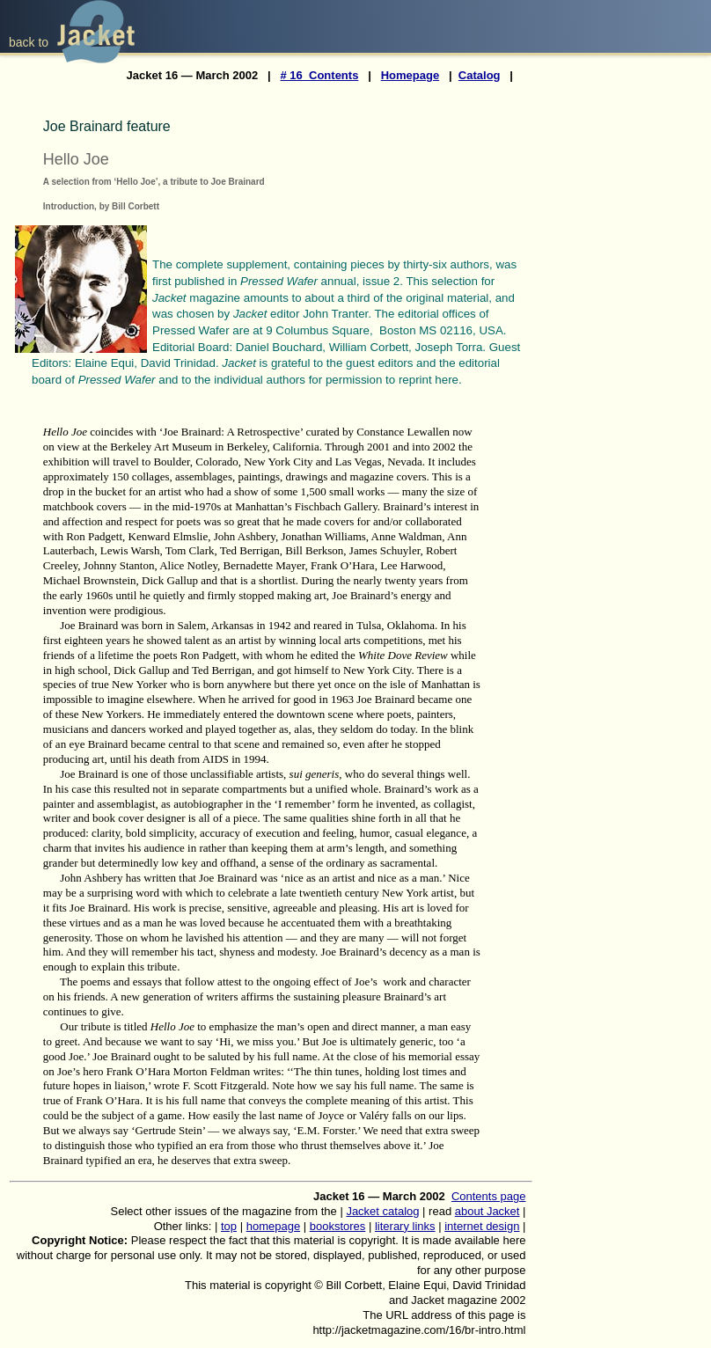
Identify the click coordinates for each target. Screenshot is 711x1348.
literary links (405, 1226)
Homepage (410, 75)
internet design (481, 1226)
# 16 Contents (320, 75)
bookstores (338, 1226)
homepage (273, 1226)
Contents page (488, 1196)
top (229, 1226)
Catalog (479, 75)
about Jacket (487, 1211)
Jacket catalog (382, 1211)
